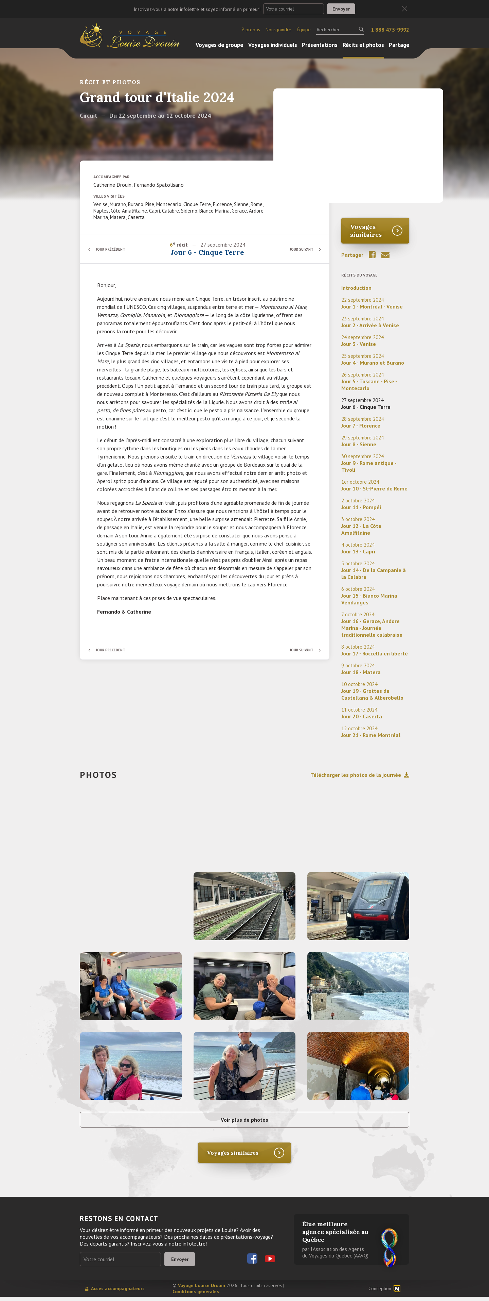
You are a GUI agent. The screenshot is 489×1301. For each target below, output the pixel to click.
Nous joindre (278, 30)
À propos (251, 30)
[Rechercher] (340, 29)
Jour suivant (298, 249)
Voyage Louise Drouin (201, 1289)
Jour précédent (114, 249)
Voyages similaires (366, 230)
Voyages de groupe (219, 45)
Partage (399, 45)
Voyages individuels (272, 45)
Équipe (304, 30)
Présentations (320, 45)
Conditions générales (196, 1295)
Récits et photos (363, 45)
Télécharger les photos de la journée (359, 774)
